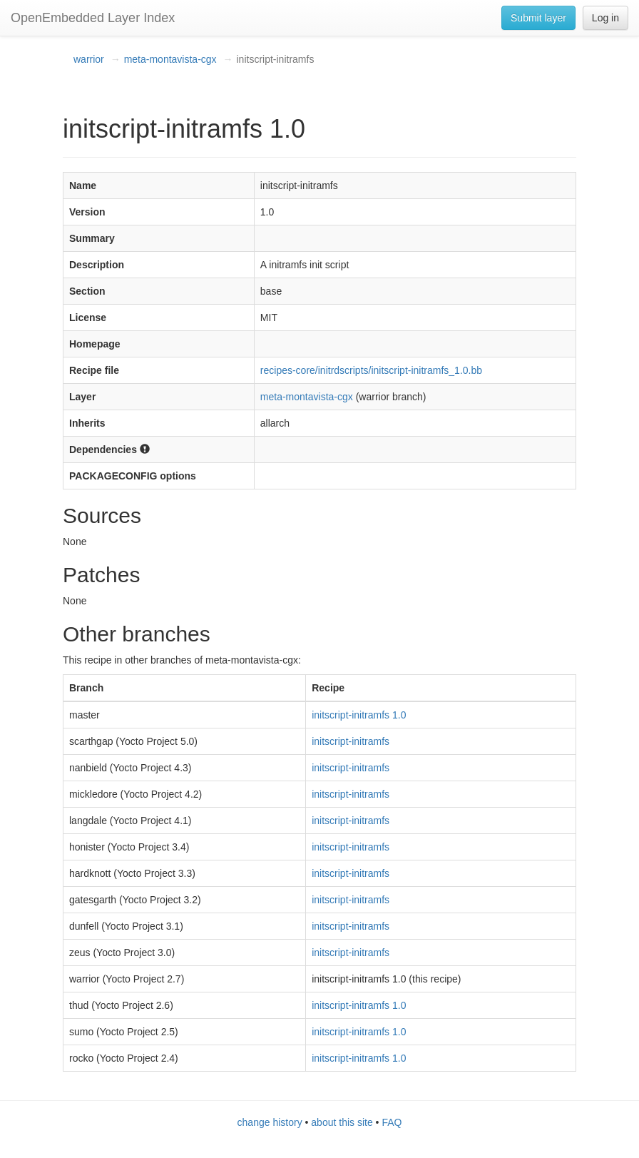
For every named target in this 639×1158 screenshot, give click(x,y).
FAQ (392, 1122)
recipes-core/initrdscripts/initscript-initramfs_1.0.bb (371, 370)
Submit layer (538, 18)
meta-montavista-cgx (170, 59)
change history (269, 1122)
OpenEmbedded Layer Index (93, 18)
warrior (88, 59)
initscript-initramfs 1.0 (359, 715)
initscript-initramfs (350, 741)
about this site (341, 1122)
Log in (605, 18)
